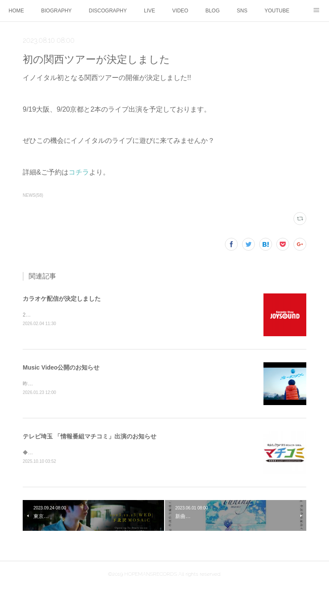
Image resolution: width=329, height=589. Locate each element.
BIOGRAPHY (56, 11)
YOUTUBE (276, 11)
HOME (16, 11)
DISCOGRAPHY (108, 11)
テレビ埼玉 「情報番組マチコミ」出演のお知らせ (89, 437)
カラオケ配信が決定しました (62, 298)
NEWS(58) (33, 195)
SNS (242, 11)
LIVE (149, 11)
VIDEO (180, 11)
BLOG (212, 11)
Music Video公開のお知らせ (61, 367)
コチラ (79, 172)
